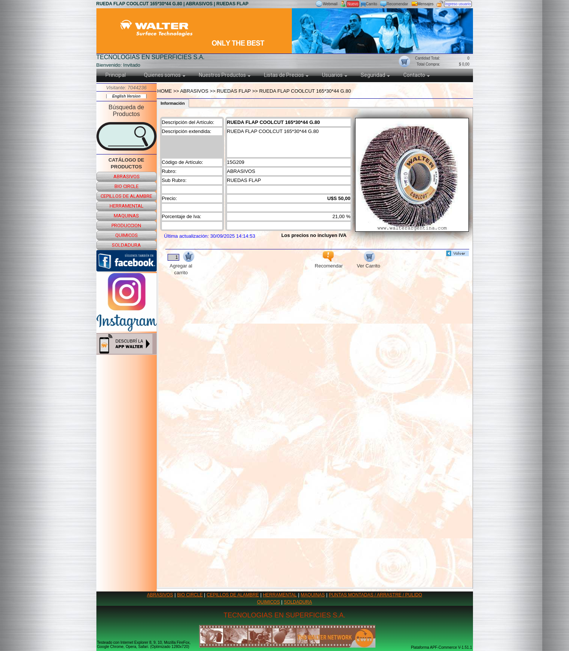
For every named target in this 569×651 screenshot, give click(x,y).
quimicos (126, 235)
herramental (126, 206)
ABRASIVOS (160, 595)
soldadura (126, 245)
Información (173, 103)
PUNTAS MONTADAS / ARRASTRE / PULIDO (375, 595)
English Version (126, 96)
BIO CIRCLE (190, 595)
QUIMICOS (268, 602)
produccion (126, 225)
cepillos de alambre (126, 196)
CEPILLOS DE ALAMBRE (233, 595)
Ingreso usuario (458, 4)
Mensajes (426, 4)
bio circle (126, 186)
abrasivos (126, 176)
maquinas (126, 216)
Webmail (330, 4)
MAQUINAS (313, 595)
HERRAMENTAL (280, 595)
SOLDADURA (298, 602)
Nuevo (353, 4)
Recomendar (397, 4)
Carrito (371, 4)
